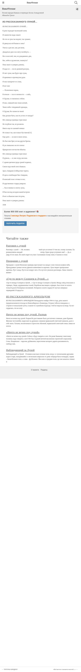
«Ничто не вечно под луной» (23, 332)
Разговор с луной (16, 245)
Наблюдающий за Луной (20, 350)
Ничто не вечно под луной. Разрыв (26, 314)
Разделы (44, 370)
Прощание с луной (17, 261)
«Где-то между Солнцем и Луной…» (27, 278)
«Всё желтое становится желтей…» (64, 669)
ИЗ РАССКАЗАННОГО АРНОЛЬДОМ (28, 296)
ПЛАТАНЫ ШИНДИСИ (10, 669)
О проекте (35, 370)
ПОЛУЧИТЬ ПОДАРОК (15, 223)
